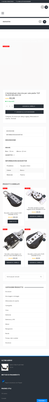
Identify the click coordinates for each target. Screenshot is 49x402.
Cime (6, 310)
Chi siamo (4, 393)
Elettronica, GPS (10, 319)
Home (5, 32)
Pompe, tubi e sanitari (11, 338)
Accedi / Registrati (7, 1)
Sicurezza (8, 343)
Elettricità (8, 315)
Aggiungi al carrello (28, 106)
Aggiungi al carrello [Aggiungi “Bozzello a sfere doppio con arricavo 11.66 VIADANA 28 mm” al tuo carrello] (13, 262)
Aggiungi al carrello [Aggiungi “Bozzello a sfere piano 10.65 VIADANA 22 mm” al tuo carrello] (36, 262)
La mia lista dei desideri (23, 1)
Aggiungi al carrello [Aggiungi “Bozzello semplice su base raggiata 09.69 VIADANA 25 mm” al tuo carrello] (36, 216)
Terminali (11, 33)
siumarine (6, 21)
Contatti (3, 398)
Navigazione (9, 329)
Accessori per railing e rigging (20, 116)
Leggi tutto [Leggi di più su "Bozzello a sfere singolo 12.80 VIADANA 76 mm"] (12, 221)
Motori (7, 324)
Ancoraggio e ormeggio (12, 296)
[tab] (24, 131)
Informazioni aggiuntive (14, 134)
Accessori (8, 291)
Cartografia (8, 305)
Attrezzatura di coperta (15, 32)
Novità (7, 333)
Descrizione (10, 131)
